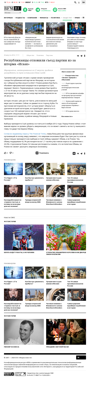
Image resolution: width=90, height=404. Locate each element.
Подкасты (20, 18)
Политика (55, 18)
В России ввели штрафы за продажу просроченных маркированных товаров (73, 95)
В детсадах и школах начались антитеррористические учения (71, 86)
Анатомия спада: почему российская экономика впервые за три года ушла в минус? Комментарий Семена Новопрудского (76, 42)
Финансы (44, 18)
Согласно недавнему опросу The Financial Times (25, 134)
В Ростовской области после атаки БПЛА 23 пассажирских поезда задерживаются (12, 40)
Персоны (49, 55)
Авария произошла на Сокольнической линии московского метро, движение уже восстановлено (55, 41)
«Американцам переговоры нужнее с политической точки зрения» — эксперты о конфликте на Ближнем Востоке (34, 42)
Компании (32, 18)
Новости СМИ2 (9, 217)
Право (77, 18)
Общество (67, 18)
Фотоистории (10, 222)
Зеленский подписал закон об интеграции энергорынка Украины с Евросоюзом (71, 104)
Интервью (8, 18)
